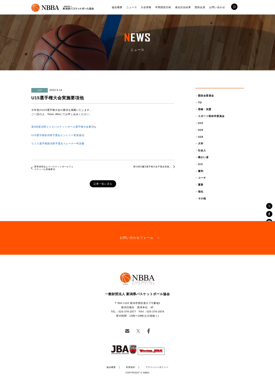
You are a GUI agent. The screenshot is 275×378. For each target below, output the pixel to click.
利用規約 (130, 367)
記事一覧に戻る (103, 183)
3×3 (200, 164)
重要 (200, 184)
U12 (200, 123)
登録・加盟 (204, 109)
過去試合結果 (183, 7)
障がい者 (203, 157)
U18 (200, 136)
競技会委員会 (206, 95)
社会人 (202, 150)
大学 (200, 143)
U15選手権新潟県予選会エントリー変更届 (56, 135)
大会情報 (146, 7)
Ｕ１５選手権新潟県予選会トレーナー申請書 (57, 143)
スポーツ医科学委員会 (211, 116)
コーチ (202, 177)
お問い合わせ (217, 7)
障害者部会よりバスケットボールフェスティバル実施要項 (53, 167)
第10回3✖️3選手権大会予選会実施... (152, 166)
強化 (200, 191)
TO (200, 102)
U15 (200, 129)
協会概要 (117, 7)
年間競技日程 (163, 7)
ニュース (131, 7)
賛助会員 (200, 7)
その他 (202, 198)
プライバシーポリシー (156, 367)
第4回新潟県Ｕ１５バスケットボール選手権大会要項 (62, 126)
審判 (200, 171)
